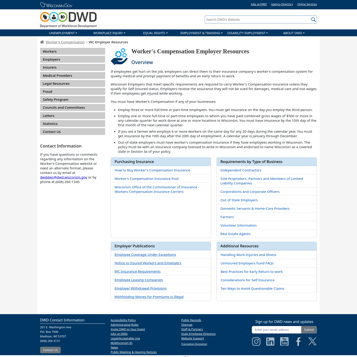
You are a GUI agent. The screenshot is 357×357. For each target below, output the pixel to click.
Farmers (227, 217)
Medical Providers (57, 75)
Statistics (50, 123)
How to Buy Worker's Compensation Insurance (152, 170)
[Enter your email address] (276, 330)
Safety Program (55, 99)
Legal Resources (56, 83)
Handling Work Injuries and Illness (248, 254)
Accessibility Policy (123, 320)
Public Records (191, 320)
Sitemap (186, 325)
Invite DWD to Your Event (128, 329)
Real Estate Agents (235, 233)
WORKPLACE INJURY (108, 33)
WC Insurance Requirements (138, 271)
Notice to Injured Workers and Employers (148, 263)
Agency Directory (282, 4)
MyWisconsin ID (122, 343)
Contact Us (52, 131)
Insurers (49, 67)
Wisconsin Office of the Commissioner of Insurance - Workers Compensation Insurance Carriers (157, 189)
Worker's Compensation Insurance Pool (146, 178)
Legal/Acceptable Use (125, 338)
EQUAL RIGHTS (154, 33)
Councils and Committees (64, 107)
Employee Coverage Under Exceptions (145, 254)
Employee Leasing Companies (139, 279)
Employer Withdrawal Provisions (141, 288)
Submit (309, 330)
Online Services (307, 4)
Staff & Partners (192, 329)
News (114, 347)
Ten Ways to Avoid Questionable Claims (252, 288)
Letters (48, 115)
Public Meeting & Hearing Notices (134, 352)
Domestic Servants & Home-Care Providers (254, 208)
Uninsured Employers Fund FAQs (247, 263)
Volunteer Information (238, 225)
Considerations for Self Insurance (248, 280)
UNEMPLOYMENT (61, 33)
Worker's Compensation (65, 42)
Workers (50, 51)
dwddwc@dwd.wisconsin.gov (63, 177)
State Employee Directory (198, 334)
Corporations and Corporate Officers (250, 191)
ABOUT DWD (292, 33)
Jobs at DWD (259, 4)
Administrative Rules (125, 325)
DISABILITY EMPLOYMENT (246, 33)
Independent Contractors (240, 170)
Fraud (47, 91)
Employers (51, 59)
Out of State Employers (239, 200)
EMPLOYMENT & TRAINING (200, 33)
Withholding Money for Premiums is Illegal (149, 296)
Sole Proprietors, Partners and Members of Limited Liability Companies (261, 180)
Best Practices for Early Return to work (252, 271)
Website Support (192, 338)
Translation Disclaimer (194, 344)
